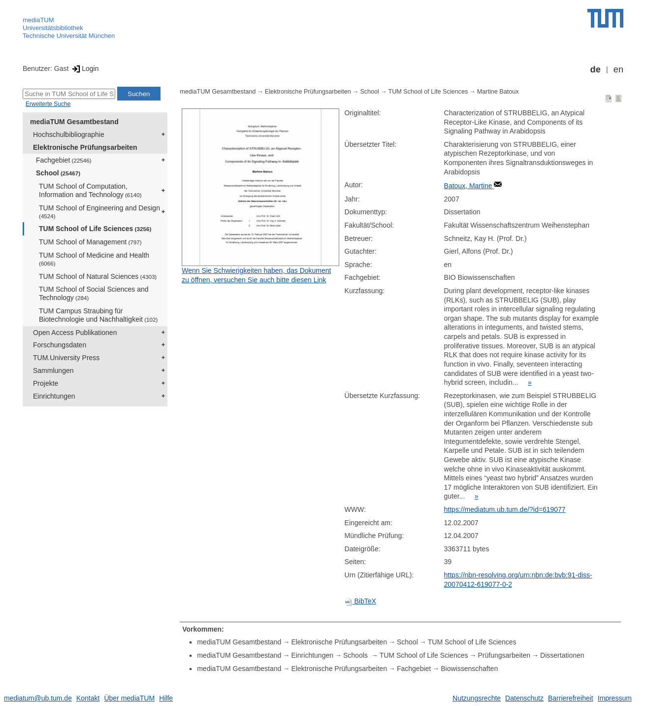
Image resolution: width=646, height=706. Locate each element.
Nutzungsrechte (476, 698)
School (58, 173)
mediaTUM (38, 20)
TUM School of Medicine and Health (94, 259)
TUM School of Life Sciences (95, 229)
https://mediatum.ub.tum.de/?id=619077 (505, 509)
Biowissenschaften (469, 668)
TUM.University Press (66, 358)
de (595, 69)
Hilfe (166, 698)
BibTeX (360, 601)
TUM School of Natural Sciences (98, 276)
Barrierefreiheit (570, 698)
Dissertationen (562, 655)
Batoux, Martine (469, 186)
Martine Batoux (498, 91)
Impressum (615, 698)
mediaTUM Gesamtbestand (74, 122)
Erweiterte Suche (48, 104)
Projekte (45, 383)
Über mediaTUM (129, 698)
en (618, 69)
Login (84, 68)
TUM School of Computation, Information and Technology (90, 190)
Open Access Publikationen (75, 332)
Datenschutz (524, 698)
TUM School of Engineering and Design (99, 211)
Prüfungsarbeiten (504, 655)
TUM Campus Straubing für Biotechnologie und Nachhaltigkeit (98, 315)
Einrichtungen (54, 396)
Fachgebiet (64, 160)
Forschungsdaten (59, 345)
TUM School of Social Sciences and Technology (94, 293)
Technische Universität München (69, 35)
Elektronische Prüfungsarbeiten (85, 147)
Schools (356, 655)
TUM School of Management (90, 242)
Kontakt (87, 698)
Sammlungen (53, 370)
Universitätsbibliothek (53, 28)
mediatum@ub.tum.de (38, 698)
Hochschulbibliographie (68, 134)
